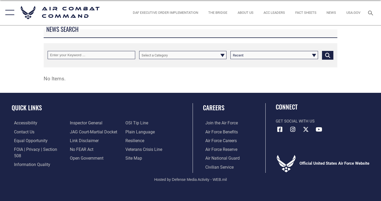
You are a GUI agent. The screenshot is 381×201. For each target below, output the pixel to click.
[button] (8, 12)
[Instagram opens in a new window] (293, 129)
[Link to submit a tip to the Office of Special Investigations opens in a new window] (136, 122)
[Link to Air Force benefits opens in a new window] (218, 131)
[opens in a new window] (353, 12)
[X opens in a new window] (306, 129)
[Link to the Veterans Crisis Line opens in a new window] (144, 149)
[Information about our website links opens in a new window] (83, 140)
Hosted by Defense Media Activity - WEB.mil (190, 179)
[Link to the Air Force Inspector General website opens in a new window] (84, 122)
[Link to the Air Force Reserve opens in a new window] (218, 149)
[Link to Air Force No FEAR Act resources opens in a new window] (80, 149)
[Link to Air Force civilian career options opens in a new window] (216, 166)
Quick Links (27, 107)
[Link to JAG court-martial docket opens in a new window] (92, 131)
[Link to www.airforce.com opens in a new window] (218, 122)
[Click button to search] (327, 55)
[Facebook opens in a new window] (280, 129)
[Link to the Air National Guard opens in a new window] (219, 157)
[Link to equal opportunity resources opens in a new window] (27, 140)
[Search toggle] (371, 12)
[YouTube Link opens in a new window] (319, 129)
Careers (213, 107)
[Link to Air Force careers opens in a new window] (218, 140)
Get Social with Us (295, 121)
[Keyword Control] (91, 55)
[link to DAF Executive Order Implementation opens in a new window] (165, 12)
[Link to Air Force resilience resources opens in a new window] (135, 140)
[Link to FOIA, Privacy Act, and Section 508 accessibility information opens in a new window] (36, 149)
